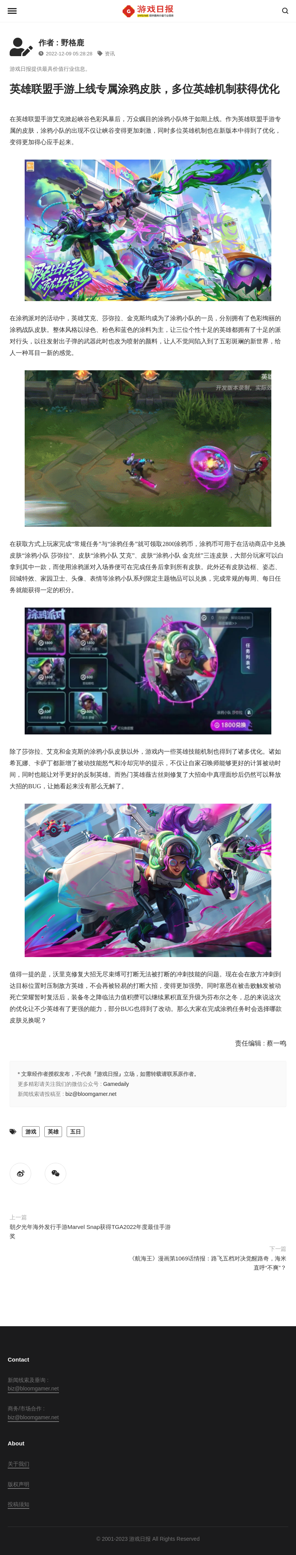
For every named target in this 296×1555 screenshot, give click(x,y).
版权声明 (18, 1484)
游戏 (30, 1132)
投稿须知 (18, 1504)
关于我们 (18, 1464)
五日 (75, 1132)
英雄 (53, 1132)
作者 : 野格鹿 (61, 42)
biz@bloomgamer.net (91, 1094)
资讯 (106, 54)
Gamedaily (116, 1084)
